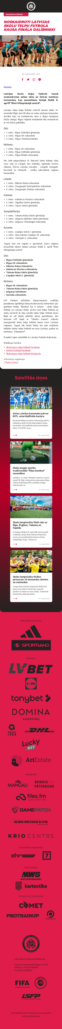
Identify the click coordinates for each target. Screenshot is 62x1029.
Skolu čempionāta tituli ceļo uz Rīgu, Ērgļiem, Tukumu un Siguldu (30, 525)
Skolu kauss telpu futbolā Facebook (23, 347)
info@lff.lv (27, 970)
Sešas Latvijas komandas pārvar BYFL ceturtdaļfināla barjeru (31, 415)
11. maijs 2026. (31, 544)
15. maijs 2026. (31, 489)
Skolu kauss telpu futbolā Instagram (23, 353)
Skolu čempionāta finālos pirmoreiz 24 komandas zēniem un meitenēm (30, 579)
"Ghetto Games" (11, 362)
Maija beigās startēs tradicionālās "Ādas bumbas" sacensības (29, 470)
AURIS (37, 1016)
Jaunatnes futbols (14, 14)
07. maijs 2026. (31, 598)
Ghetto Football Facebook (18, 350)
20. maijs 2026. (31, 435)
